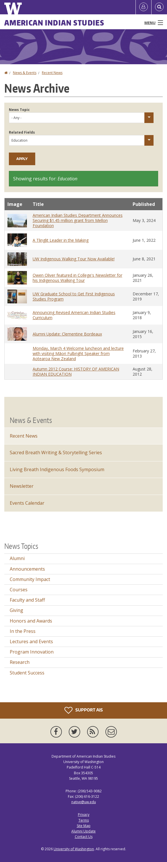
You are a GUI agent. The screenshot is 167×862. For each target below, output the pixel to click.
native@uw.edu (83, 801)
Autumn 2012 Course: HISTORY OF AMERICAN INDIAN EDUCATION (76, 371)
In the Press (23, 631)
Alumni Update (83, 831)
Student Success (27, 673)
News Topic (19, 109)
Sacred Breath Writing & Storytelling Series (56, 452)
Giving (16, 610)
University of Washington (74, 849)
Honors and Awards (31, 621)
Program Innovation (32, 652)
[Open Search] (159, 7)
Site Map (84, 825)
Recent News (52, 72)
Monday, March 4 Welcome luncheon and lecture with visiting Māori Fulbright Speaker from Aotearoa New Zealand (78, 353)
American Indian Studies (54, 22)
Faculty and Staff (27, 600)
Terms (83, 820)
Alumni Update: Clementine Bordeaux (67, 334)
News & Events (24, 72)
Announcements (27, 569)
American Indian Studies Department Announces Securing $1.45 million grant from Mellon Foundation (78, 220)
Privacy (83, 814)
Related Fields (22, 132)
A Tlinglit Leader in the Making (61, 240)
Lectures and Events (31, 641)
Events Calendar (27, 503)
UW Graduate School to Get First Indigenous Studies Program (74, 296)
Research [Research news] (20, 662)
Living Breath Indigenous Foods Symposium (57, 469)
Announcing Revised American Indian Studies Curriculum (74, 315)
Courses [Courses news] (18, 589)
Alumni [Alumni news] (17, 558)
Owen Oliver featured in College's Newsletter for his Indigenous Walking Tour (77, 277)
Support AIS (83, 710)
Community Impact (30, 579)
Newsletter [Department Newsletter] (22, 486)
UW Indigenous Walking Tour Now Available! (74, 259)
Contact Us (84, 836)
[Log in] (143, 7)
